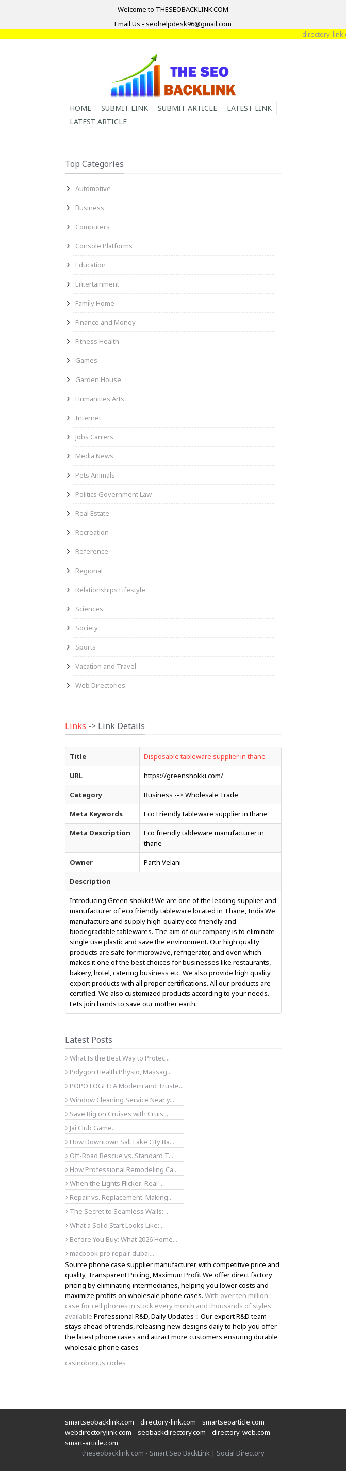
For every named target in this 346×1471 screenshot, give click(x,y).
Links (75, 726)
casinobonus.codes (95, 1362)
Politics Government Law (113, 494)
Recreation (92, 532)
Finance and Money (105, 322)
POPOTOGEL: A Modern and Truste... (124, 1085)
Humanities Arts (99, 398)
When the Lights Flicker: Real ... (114, 1183)
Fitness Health (97, 341)
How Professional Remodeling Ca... (121, 1169)
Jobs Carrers (94, 436)
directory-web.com (241, 1432)
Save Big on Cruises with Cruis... (116, 1113)
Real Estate (92, 513)
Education (90, 265)
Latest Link (249, 108)
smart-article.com (91, 1442)
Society (86, 627)
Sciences (89, 608)
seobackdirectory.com (172, 1432)
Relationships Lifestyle (110, 589)
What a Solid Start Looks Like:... (114, 1225)
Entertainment (97, 284)
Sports (85, 647)
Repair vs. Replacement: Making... (119, 1197)
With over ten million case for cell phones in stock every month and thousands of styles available (168, 1306)
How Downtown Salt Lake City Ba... (119, 1141)
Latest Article (98, 121)
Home (80, 108)
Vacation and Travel (105, 666)
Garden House (98, 379)
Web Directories (100, 685)
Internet (88, 417)
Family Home (94, 303)
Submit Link (124, 108)
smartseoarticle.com (233, 1422)
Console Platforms (104, 245)
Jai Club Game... (91, 1127)
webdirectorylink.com (98, 1432)
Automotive (93, 188)
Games (86, 360)
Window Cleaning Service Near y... (119, 1099)
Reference (91, 551)
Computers (92, 226)
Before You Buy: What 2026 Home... (121, 1239)
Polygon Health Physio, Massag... (118, 1072)
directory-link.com (168, 1422)
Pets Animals (95, 475)
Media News (94, 456)
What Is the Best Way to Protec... (117, 1058)
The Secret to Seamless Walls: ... (117, 1211)
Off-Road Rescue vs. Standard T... (119, 1155)
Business (89, 207)
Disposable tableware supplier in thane (205, 756)
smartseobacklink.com (99, 1422)
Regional (89, 570)
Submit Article (187, 108)
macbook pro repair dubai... (109, 1253)
